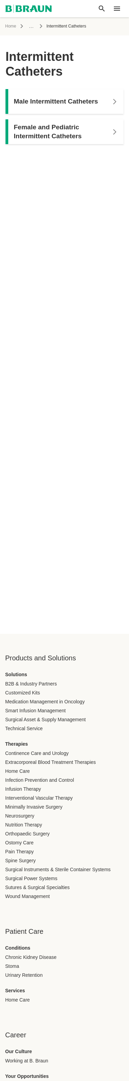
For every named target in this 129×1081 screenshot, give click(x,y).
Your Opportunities (27, 1076)
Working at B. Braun (26, 1060)
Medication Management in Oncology (45, 701)
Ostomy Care (19, 842)
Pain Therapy (19, 851)
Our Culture (18, 1051)
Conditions (17, 948)
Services (15, 990)
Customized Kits (22, 692)
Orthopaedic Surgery (27, 833)
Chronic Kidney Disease (30, 957)
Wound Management (27, 896)
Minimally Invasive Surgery (34, 807)
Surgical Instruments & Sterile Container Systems (58, 869)
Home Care (17, 771)
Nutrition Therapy (23, 825)
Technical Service (24, 728)
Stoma (12, 966)
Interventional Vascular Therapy (39, 798)
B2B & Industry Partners (31, 684)
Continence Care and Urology (36, 753)
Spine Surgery (20, 860)
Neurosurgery (19, 816)
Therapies (16, 744)
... (31, 26)
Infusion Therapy (23, 789)
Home (10, 26)
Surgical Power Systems (31, 878)
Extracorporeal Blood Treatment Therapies (50, 762)
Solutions (16, 674)
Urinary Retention (24, 975)
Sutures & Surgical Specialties (37, 887)
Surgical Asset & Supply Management (45, 719)
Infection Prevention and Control (39, 780)
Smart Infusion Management (35, 710)
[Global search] (102, 8)
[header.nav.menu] (117, 8)
